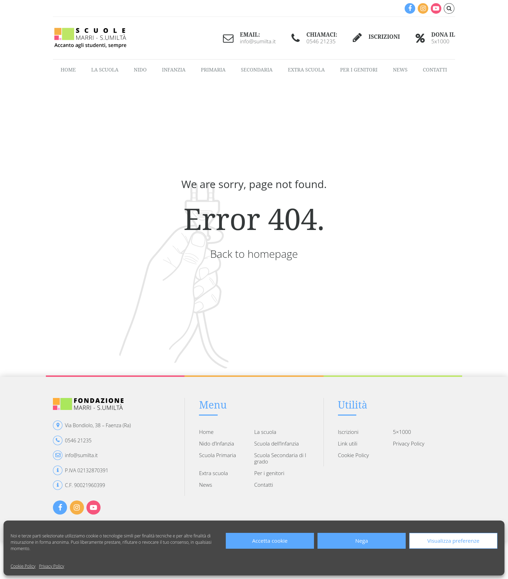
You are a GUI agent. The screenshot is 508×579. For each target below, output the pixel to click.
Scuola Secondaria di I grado (280, 458)
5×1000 (402, 431)
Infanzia (174, 69)
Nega (361, 540)
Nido (140, 69)
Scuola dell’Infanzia (276, 443)
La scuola (104, 69)
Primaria (213, 69)
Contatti (435, 69)
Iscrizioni (348, 431)
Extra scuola (306, 69)
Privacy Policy (51, 566)
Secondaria (257, 69)
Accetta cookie (270, 540)
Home (68, 69)
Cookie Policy (23, 566)
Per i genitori (358, 69)
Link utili (347, 443)
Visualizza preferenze (453, 540)
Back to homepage (254, 254)
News (400, 69)
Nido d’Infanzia (216, 443)
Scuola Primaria (217, 455)
